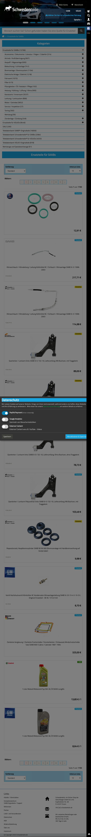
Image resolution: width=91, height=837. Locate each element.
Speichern (7, 436)
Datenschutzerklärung (51, 406)
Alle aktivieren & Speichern (77, 436)
